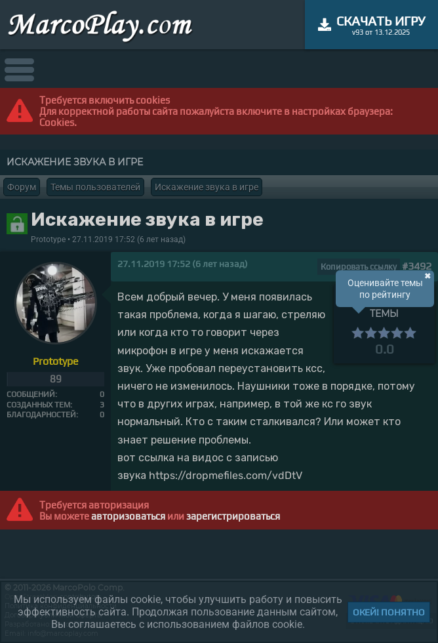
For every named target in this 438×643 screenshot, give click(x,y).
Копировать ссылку (359, 267)
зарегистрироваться (233, 516)
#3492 (416, 266)
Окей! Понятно (389, 612)
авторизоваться (128, 516)
